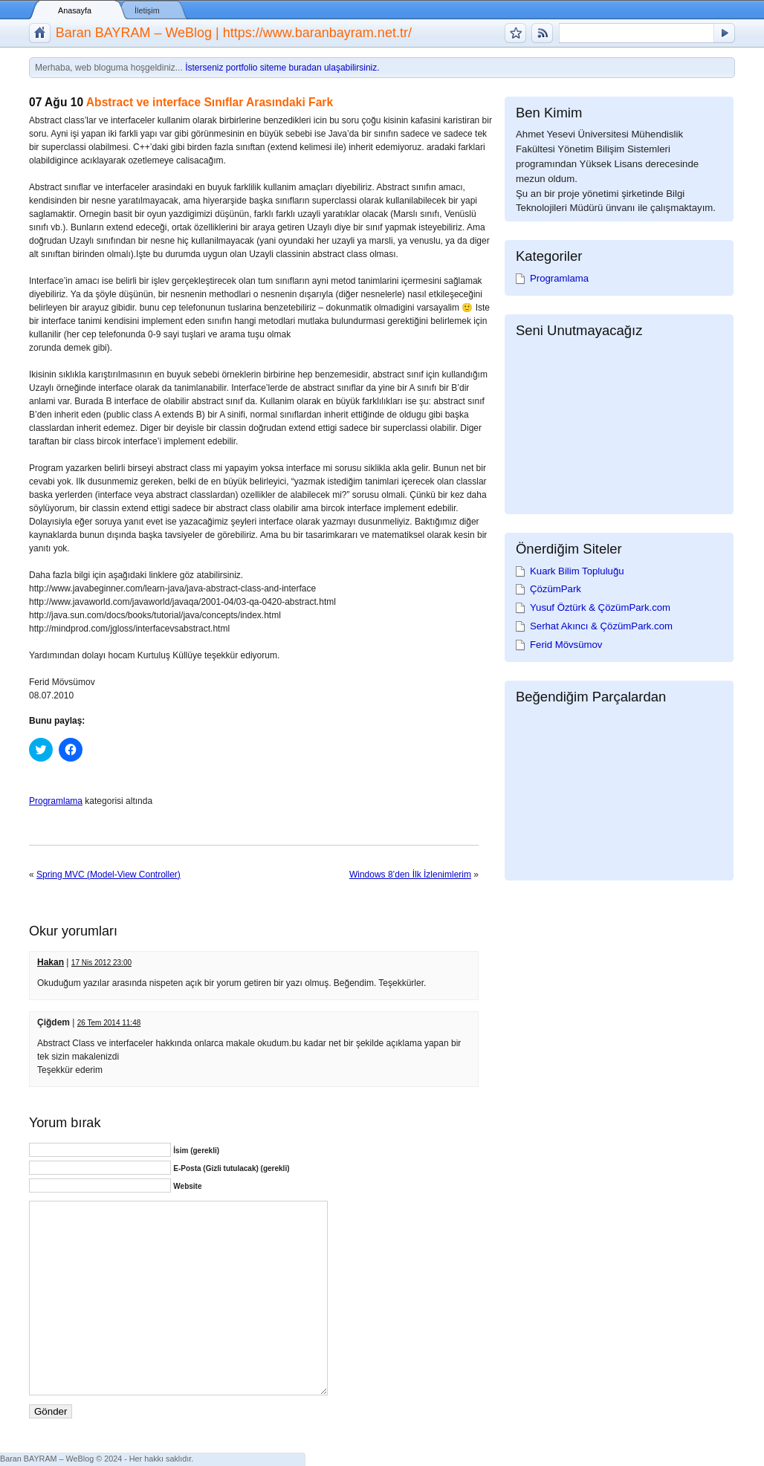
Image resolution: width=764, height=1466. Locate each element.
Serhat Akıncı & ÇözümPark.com (601, 626)
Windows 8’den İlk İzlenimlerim (410, 874)
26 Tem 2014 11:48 (108, 1023)
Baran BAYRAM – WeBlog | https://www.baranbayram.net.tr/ (234, 32)
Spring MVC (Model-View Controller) (108, 874)
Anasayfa (74, 10)
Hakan (50, 962)
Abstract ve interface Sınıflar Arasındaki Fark (209, 102)
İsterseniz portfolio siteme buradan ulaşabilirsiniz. (282, 67)
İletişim (147, 10)
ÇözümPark (555, 588)
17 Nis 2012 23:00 (101, 963)
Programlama (55, 801)
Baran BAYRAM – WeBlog (47, 1458)
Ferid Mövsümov (566, 644)
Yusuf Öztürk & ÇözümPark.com (600, 607)
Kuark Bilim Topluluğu (577, 571)
